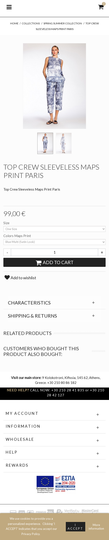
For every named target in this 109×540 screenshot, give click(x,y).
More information (96, 526)
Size (6, 223)
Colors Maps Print (17, 236)
